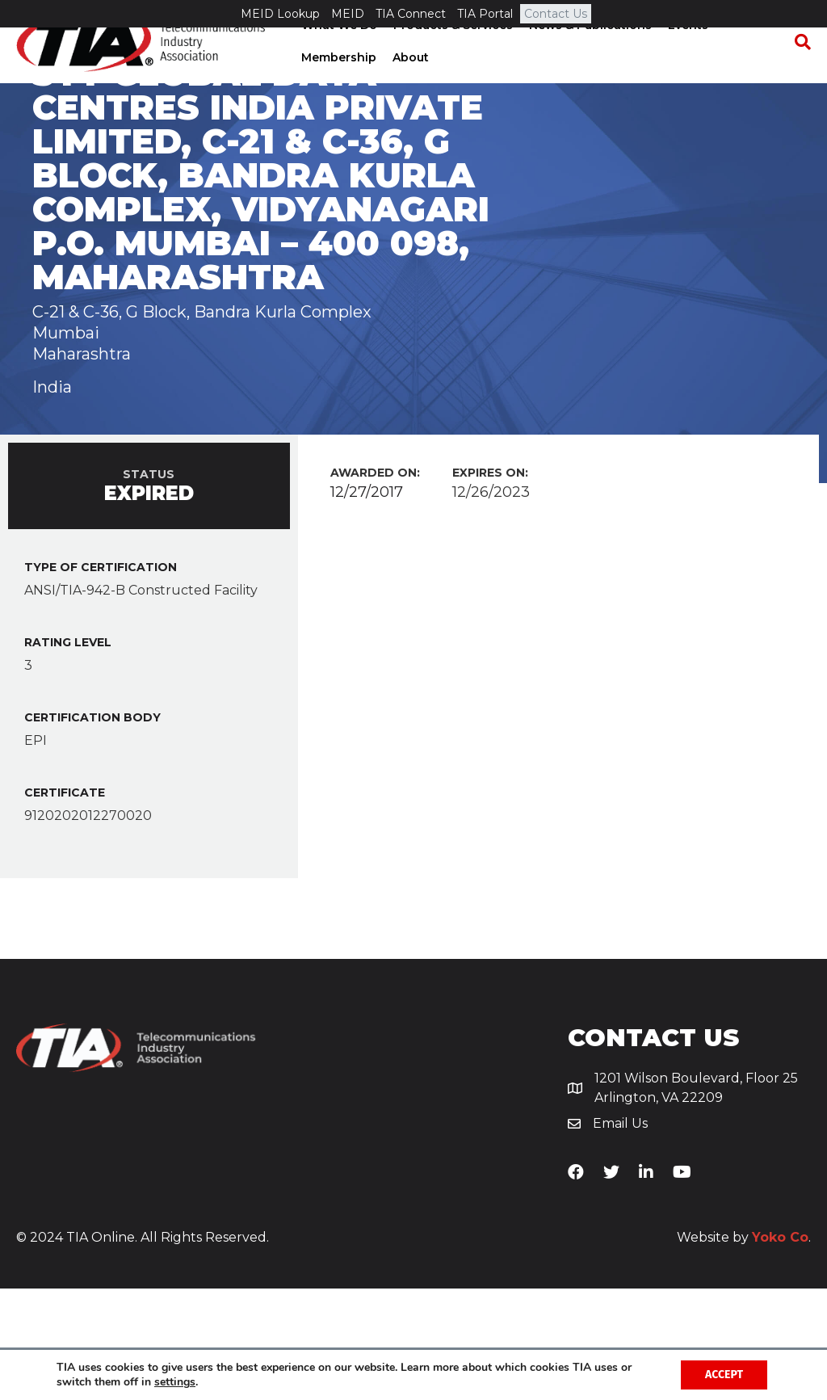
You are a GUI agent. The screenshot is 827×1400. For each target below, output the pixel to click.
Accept (724, 1374)
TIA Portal (485, 13)
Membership (337, 85)
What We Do (338, 52)
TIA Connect (411, 13)
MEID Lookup (280, 13)
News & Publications (588, 52)
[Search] (799, 69)
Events (686, 52)
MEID (347, 13)
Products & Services (451, 52)
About (409, 85)
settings (174, 1382)
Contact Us (555, 13)
